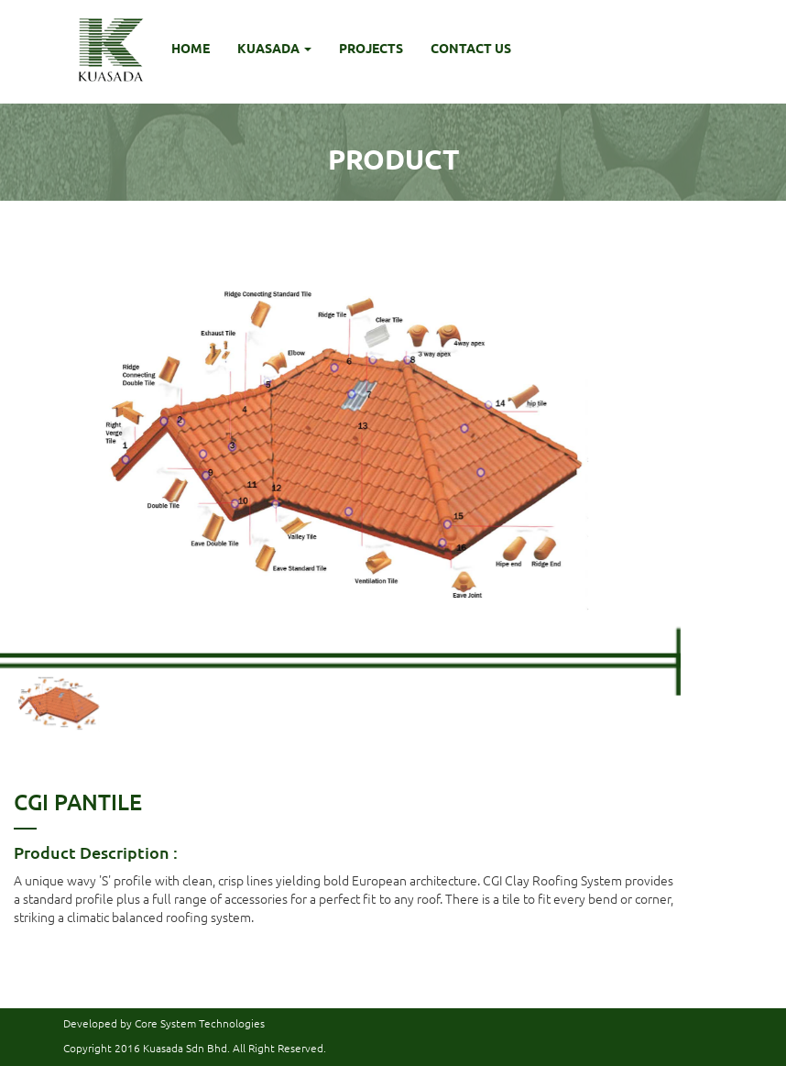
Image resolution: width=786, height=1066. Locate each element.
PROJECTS (371, 47)
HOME (190, 47)
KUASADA (274, 47)
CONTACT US (471, 47)
